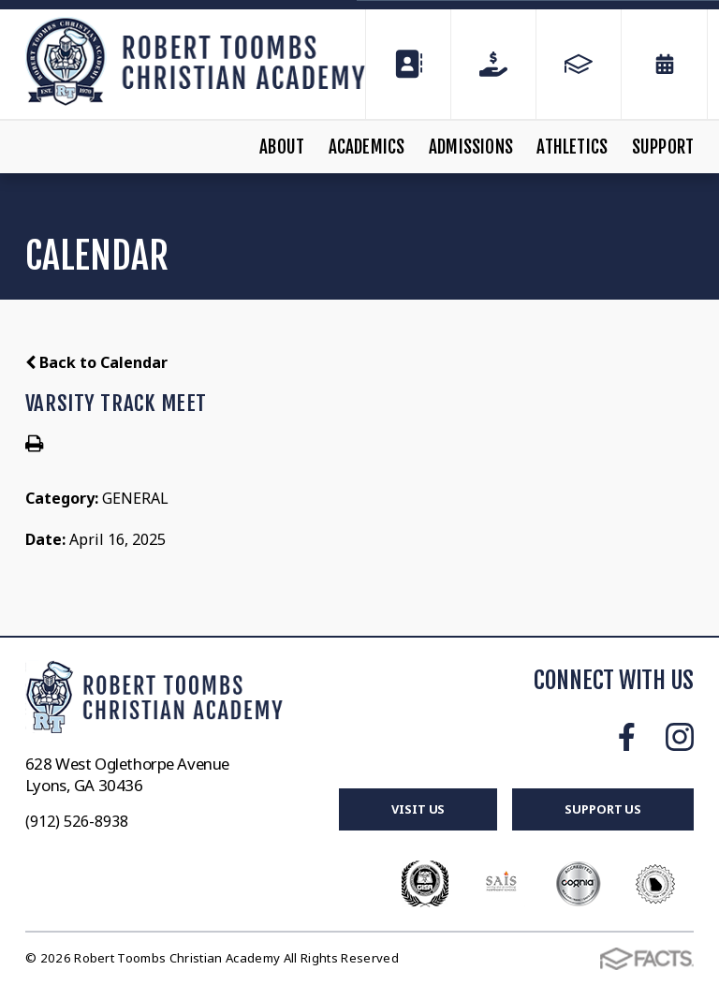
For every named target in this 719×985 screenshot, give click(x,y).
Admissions (471, 147)
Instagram (680, 737)
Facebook (627, 737)
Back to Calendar (96, 362)
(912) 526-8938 (76, 821)
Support (663, 147)
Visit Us (418, 809)
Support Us (603, 809)
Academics (367, 147)
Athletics (572, 147)
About (281, 147)
